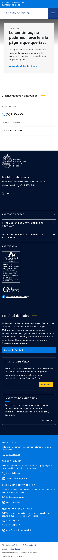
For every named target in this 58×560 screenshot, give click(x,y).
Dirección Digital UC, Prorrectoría (21, 545)
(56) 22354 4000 (14, 114)
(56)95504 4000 (13, 455)
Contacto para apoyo (15, 497)
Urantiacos (15, 549)
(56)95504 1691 (13, 521)
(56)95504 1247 (13, 525)
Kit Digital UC (18, 556)
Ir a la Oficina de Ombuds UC (18, 530)
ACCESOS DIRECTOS (13, 214)
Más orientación (13, 502)
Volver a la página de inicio (23, 66)
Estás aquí (46, 384)
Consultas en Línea (29, 130)
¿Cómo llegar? (8, 185)
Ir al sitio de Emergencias (17, 478)
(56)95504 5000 (13, 473)
